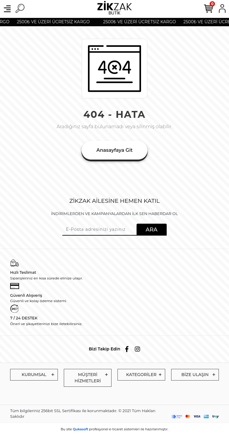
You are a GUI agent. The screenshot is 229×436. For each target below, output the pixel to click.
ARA (151, 229)
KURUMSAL (34, 374)
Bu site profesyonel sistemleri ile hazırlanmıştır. (114, 429)
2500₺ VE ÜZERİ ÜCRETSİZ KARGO (54, 21)
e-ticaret (116, 429)
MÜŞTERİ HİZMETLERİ (88, 378)
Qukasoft (80, 429)
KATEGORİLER (141, 374)
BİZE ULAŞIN (194, 374)
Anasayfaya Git (114, 150)
